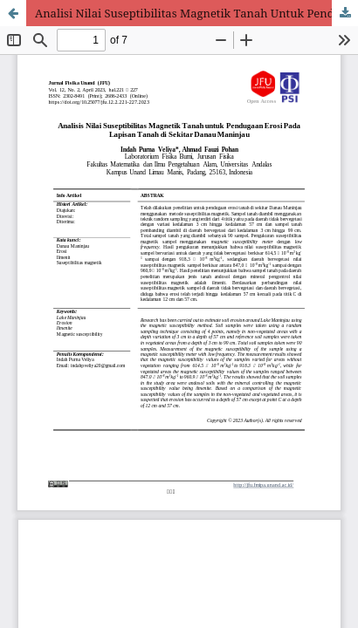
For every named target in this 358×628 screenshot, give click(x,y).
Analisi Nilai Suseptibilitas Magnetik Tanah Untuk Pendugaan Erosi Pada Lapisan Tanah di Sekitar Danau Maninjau (196, 13)
